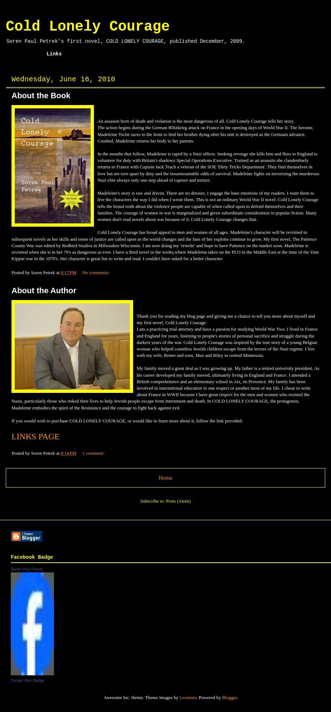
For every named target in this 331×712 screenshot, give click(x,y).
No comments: (96, 272)
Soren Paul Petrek (27, 569)
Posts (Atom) (178, 501)
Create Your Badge (27, 680)
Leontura (188, 697)
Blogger (229, 697)
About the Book (41, 95)
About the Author (44, 290)
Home (25, 54)
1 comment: (94, 453)
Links (54, 54)
